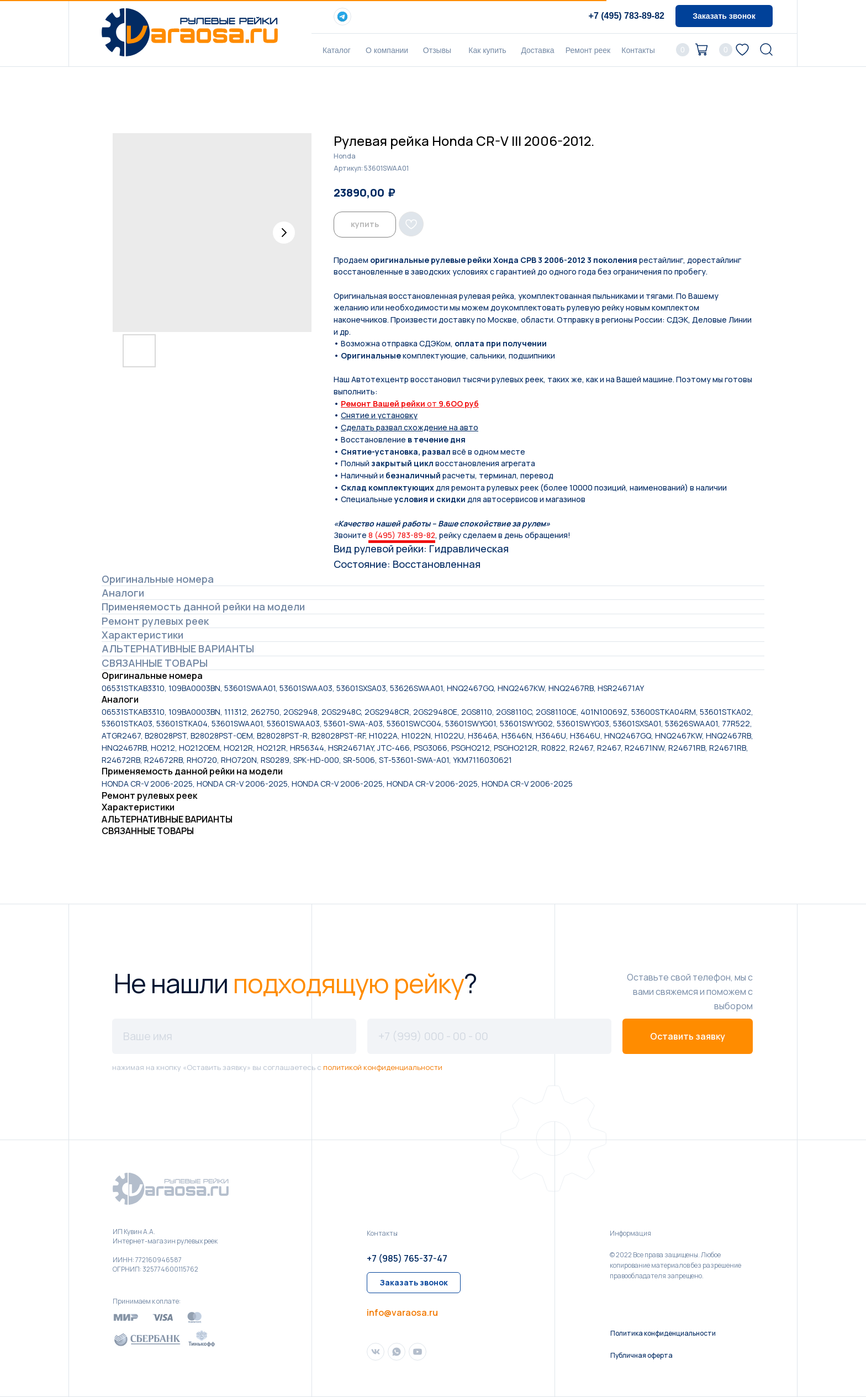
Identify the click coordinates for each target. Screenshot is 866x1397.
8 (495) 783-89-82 (401, 535)
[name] (234, 1036)
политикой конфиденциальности (382, 1067)
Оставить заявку (687, 1036)
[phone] (489, 1036)
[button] (724, 16)
